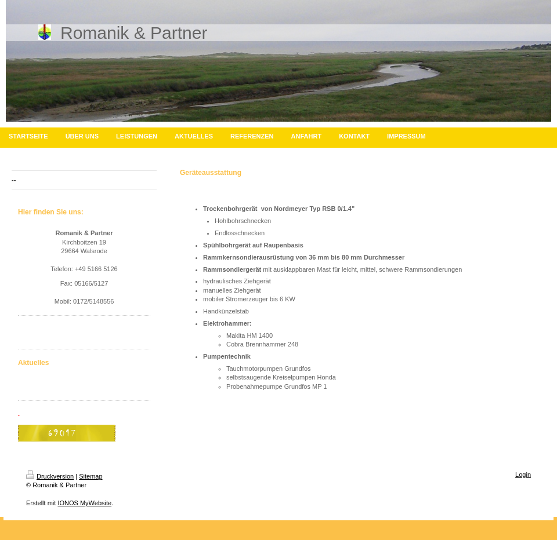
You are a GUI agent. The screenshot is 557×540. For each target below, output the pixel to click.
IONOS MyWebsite (84, 502)
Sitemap (90, 476)
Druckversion (50, 476)
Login (523, 474)
